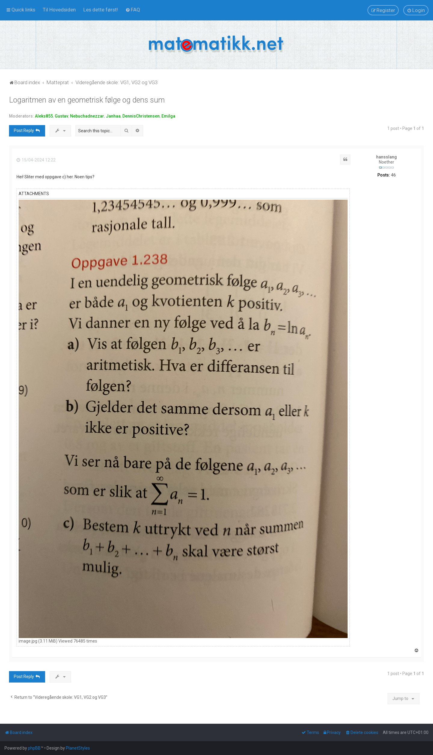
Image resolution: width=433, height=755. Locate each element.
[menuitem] (59, 9)
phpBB (34, 748)
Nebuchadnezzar (87, 116)
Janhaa (113, 116)
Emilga (168, 116)
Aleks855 (44, 116)
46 (393, 175)
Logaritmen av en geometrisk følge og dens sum (87, 100)
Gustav (61, 116)
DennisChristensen (141, 116)
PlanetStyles (78, 748)
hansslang (386, 157)
